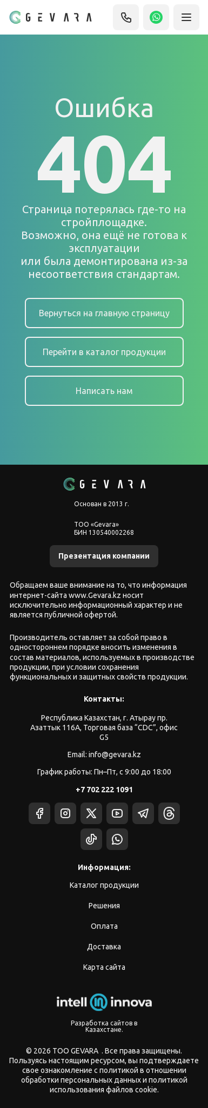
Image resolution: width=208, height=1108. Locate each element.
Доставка (104, 946)
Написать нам (104, 391)
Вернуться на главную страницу (104, 313)
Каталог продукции (104, 885)
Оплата (104, 926)
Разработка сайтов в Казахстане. (104, 1026)
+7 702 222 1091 (104, 789)
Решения (104, 905)
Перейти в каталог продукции (104, 352)
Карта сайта (104, 967)
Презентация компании (104, 556)
